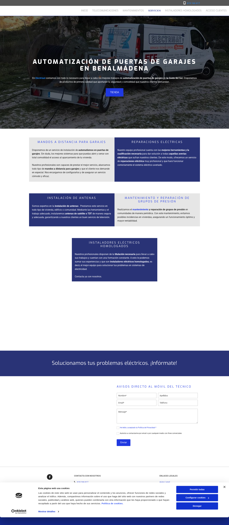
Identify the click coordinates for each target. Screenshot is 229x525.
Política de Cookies (167, 488)
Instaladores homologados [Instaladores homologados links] (183, 10)
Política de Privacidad (169, 485)
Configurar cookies (197, 505)
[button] (114, 92)
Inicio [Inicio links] (84, 10)
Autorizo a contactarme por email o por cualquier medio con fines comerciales (151, 433)
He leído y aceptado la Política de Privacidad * (138, 428)
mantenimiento (140, 209)
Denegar (197, 513)
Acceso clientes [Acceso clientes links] (216, 10)
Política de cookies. (112, 511)
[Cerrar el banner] (224, 495)
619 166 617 (193, 3)
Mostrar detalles (46, 519)
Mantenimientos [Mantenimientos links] (133, 10)
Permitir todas (197, 497)
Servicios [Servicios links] (155, 10)
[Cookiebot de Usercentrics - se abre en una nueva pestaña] (19, 519)
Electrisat (40, 78)
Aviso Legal (164, 482)
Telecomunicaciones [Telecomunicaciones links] (106, 10)
